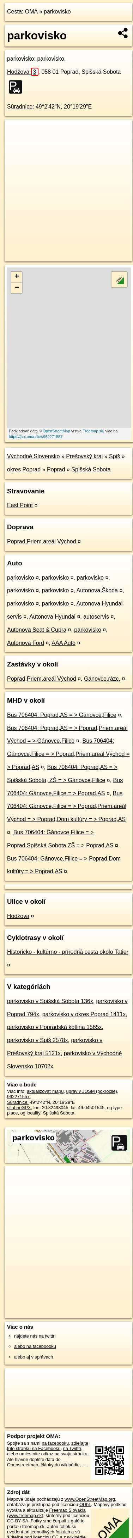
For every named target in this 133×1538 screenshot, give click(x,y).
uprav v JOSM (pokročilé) (91, 1091)
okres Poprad (24, 469)
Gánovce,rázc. (102, 679)
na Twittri (72, 1448)
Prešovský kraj (84, 456)
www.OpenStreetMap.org (90, 1499)
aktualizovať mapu (45, 1091)
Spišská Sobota (90, 469)
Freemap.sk (93, 431)
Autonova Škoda (97, 590)
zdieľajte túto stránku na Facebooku (47, 1445)
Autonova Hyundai (52, 617)
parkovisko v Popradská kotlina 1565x (54, 1027)
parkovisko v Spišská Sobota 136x (50, 1001)
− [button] (16, 288)
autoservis (96, 617)
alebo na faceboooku (35, 1346)
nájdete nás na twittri (34, 1336)
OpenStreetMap (56, 431)
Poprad (56, 469)
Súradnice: (20, 107)
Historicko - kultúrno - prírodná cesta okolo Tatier (67, 952)
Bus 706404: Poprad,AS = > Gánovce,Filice (61, 715)
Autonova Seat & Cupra (36, 630)
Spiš (114, 456)
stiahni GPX (19, 1107)
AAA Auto (63, 643)
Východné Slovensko (33, 456)
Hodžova (22, 72)
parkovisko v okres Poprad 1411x (84, 1014)
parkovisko (57, 12)
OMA (31, 12)
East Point (20, 505)
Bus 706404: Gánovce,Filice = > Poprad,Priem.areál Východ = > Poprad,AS (68, 754)
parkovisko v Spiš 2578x (37, 1040)
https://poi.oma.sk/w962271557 (35, 437)
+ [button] (16, 277)
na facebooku (55, 1443)
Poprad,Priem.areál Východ (41, 541)
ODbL (85, 1504)
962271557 (18, 1096)
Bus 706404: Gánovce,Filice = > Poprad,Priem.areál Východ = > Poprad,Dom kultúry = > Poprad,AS (66, 806)
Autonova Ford (25, 643)
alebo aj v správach (33, 1357)
